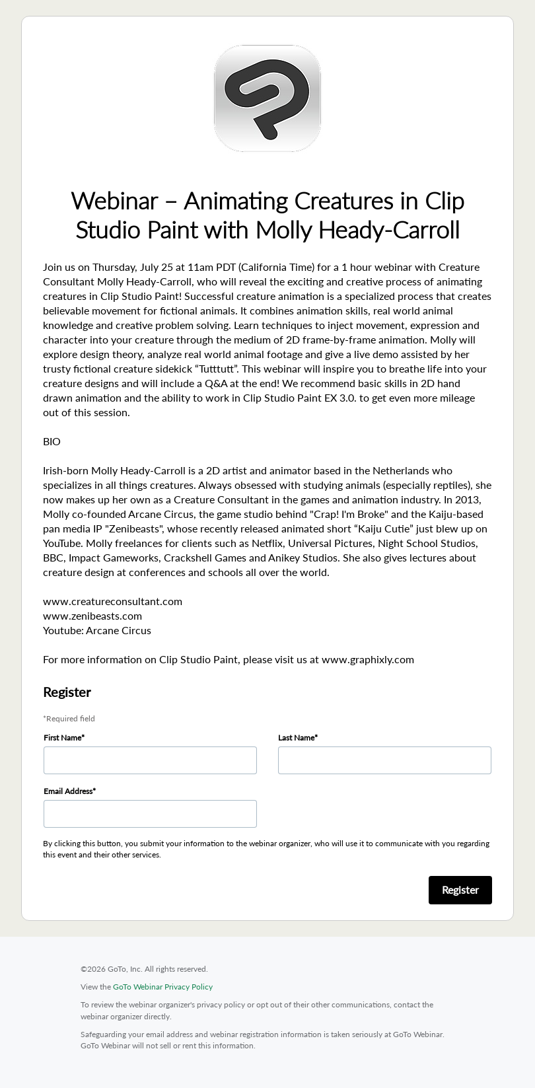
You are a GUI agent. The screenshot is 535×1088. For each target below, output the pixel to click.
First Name (62, 738)
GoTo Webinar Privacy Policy (163, 987)
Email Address (68, 791)
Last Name (296, 738)
